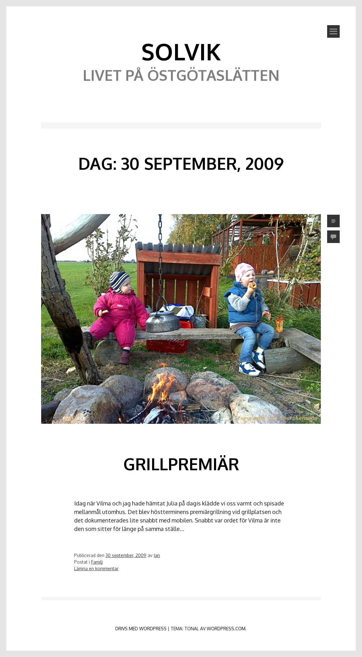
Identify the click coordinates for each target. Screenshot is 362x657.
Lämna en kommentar (96, 568)
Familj (97, 562)
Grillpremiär (181, 464)
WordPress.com (226, 628)
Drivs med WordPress (141, 628)
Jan (157, 555)
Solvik (181, 51)
